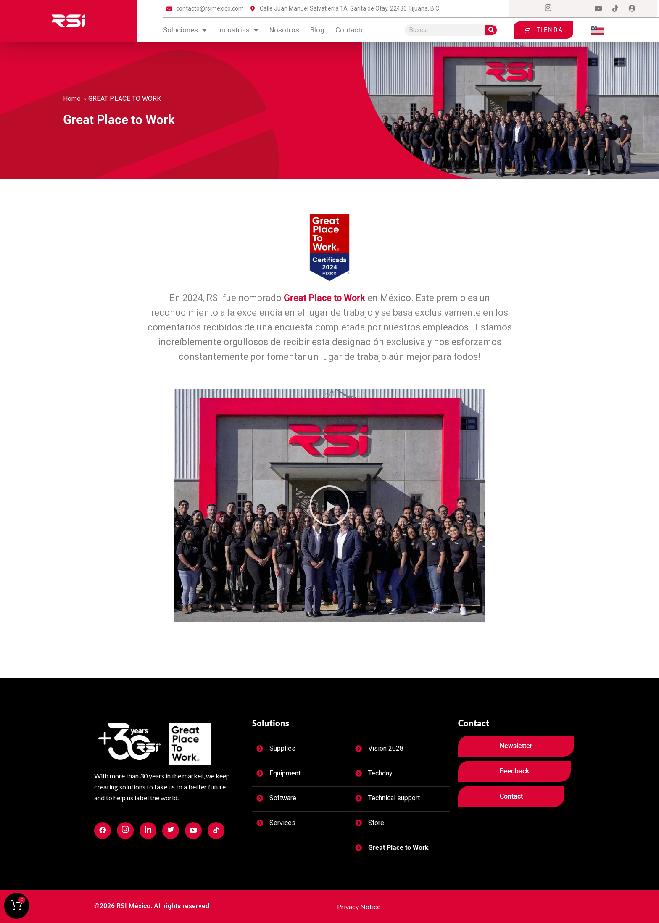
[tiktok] (615, 9)
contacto (350, 30)
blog (317, 30)
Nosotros (284, 30)
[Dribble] (598, 9)
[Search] (491, 30)
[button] (329, 506)
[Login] (632, 9)
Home (72, 99)
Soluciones (185, 30)
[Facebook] (531, 9)
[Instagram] (548, 9)
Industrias (238, 30)
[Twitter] (565, 9)
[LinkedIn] (581, 9)
